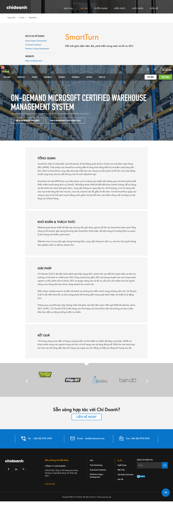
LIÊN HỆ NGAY (86, 417)
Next (146, 380)
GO (165, 465)
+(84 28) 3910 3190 (42, 438)
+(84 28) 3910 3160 (140, 438)
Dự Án (22, 17)
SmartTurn (32, 17)
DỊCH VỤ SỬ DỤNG (34, 36)
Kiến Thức (121, 470)
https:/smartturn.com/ (34, 61)
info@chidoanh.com (95, 438)
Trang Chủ (11, 17)
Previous (26, 380)
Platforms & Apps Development (37, 49)
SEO (91, 460)
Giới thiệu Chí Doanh (125, 475)
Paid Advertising (96, 465)
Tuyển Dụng (121, 465)
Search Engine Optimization (36, 41)
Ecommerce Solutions (33, 45)
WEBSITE (29, 56)
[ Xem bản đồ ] (50, 484)
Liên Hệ (120, 479)
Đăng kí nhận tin (145, 460)
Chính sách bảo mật (104, 497)
